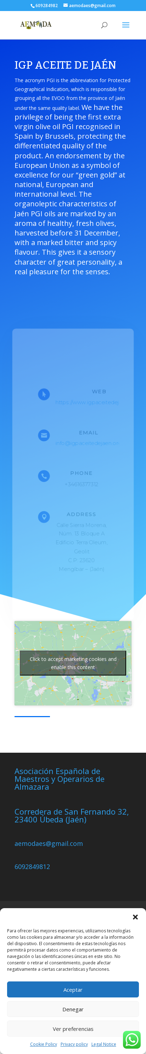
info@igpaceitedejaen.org (89, 443)
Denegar (73, 1009)
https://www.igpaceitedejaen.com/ (99, 401)
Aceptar (73, 989)
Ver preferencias (73, 1028)
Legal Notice (103, 1044)
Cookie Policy (43, 1044)
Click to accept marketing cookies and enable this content (73, 663)
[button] (135, 917)
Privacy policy (74, 1044)
